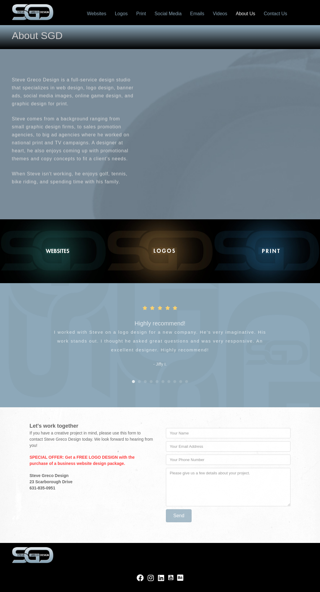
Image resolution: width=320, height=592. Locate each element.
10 (186, 381)
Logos (121, 13)
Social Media (168, 13)
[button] (179, 515)
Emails (197, 13)
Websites (96, 13)
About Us (245, 13)
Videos (220, 13)
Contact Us (275, 13)
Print (141, 13)
